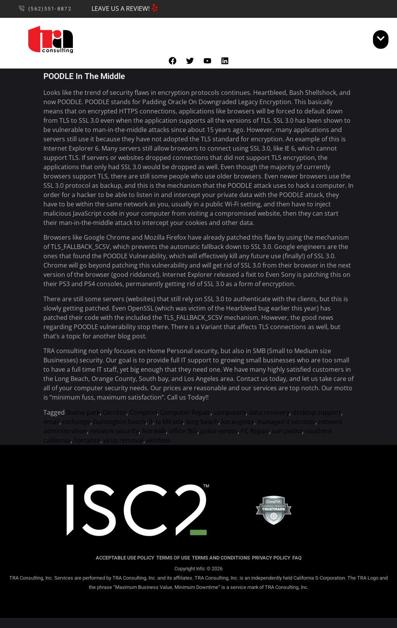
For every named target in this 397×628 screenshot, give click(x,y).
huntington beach (119, 421)
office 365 (183, 431)
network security (114, 431)
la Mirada (169, 421)
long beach (202, 421)
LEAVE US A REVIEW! (120, 8)
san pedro (287, 431)
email (51, 421)
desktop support (316, 412)
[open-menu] (380, 39)
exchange (76, 421)
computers (230, 412)
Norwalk (154, 431)
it (151, 421)
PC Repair (255, 431)
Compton (143, 412)
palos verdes (219, 431)
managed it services (286, 421)
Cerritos (114, 412)
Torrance (87, 440)
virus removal (123, 440)
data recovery (269, 412)
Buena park (83, 412)
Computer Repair (185, 412)
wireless (158, 440)
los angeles (237, 421)
